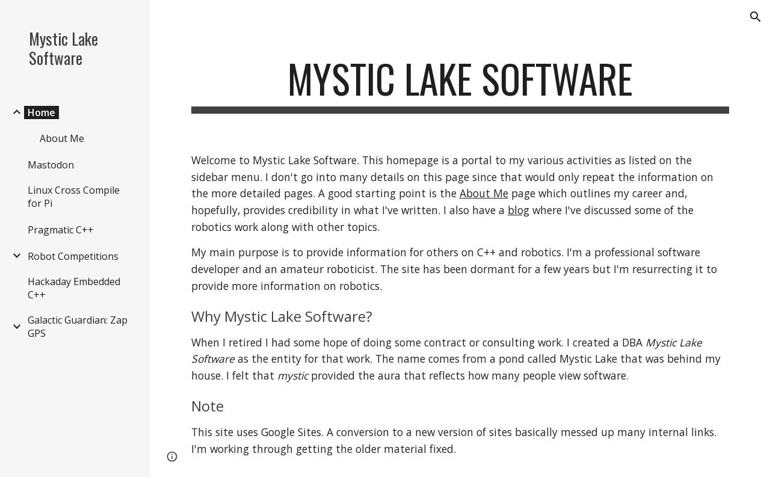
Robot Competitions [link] (73, 256)
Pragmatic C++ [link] (61, 229)
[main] (460, 84)
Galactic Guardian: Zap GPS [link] (78, 326)
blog (518, 210)
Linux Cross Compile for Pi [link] (74, 196)
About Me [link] (62, 138)
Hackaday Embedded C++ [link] (74, 288)
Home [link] (41, 112)
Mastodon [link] (51, 164)
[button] (755, 16)
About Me (484, 193)
